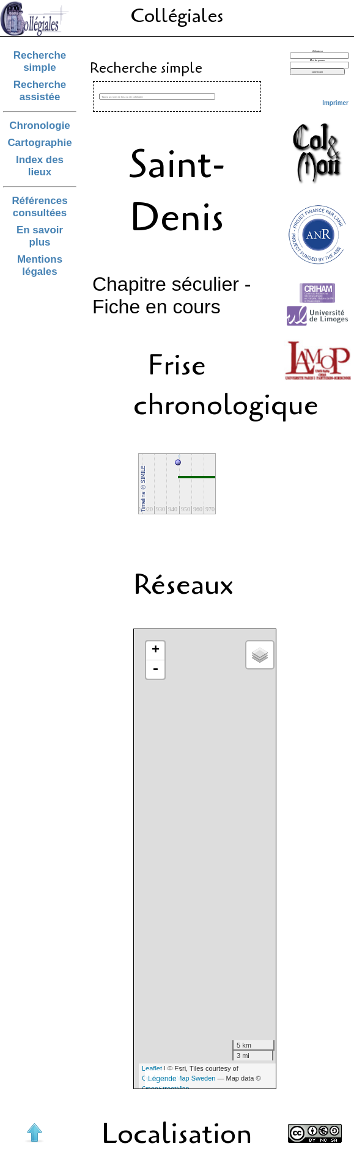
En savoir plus (40, 236)
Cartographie (39, 142)
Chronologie (39, 125)
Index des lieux (40, 166)
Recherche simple (39, 61)
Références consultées (39, 207)
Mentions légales (39, 265)
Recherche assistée (39, 91)
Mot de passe (317, 60)
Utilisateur (317, 51)
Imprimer (335, 103)
